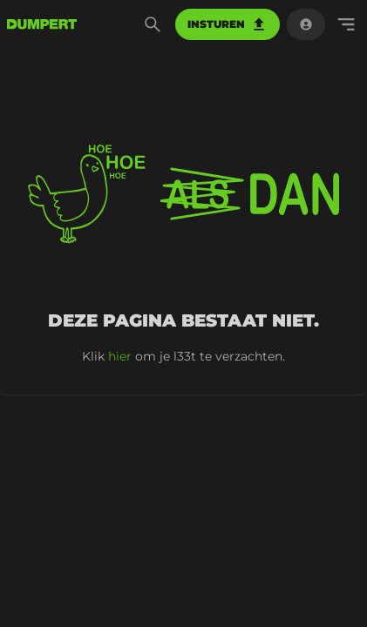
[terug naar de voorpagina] (42, 24)
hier (120, 356)
